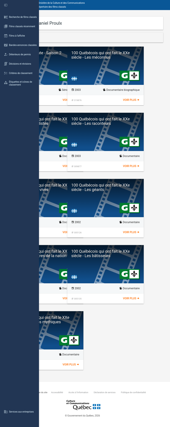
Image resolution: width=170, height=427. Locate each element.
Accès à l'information (113, 392)
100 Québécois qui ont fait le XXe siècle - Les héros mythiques (73, 322)
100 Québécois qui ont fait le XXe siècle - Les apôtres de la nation (73, 256)
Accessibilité (92, 392)
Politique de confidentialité (71, 396)
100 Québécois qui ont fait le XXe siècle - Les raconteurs (133, 123)
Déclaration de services (139, 392)
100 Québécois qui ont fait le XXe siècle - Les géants (133, 187)
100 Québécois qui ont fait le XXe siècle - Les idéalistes (73, 123)
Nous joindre (63, 392)
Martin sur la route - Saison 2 (73, 55)
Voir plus (90, 100)
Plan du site (76, 392)
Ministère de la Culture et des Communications (100, 3)
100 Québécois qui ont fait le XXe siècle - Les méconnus (133, 57)
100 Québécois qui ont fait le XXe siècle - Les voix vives (73, 190)
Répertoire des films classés (90, 6)
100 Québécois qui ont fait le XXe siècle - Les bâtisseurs (133, 256)
